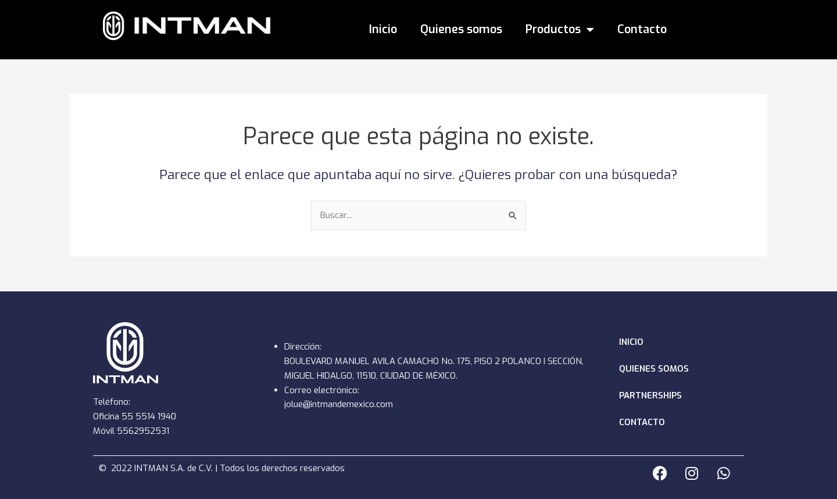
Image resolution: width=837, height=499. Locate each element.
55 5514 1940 (148, 416)
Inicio (383, 29)
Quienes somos (461, 29)
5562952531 (143, 431)
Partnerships (650, 395)
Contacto (642, 29)
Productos (559, 29)
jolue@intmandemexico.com (338, 404)
